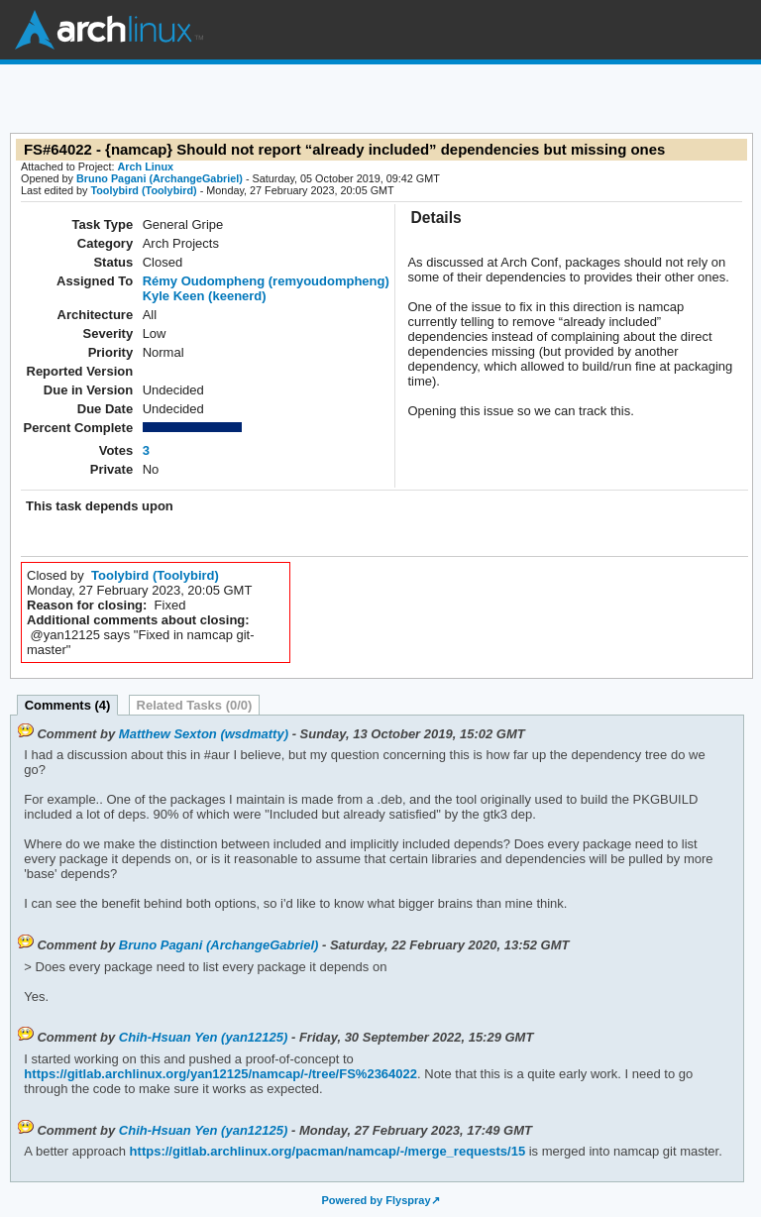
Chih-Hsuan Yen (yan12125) (203, 1037)
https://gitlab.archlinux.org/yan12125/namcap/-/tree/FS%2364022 (220, 1073)
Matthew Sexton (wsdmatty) (203, 733)
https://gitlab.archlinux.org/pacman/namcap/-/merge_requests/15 (325, 1151)
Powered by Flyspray (375, 1200)
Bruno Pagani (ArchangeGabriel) (159, 178)
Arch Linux (109, 30)
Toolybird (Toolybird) (143, 190)
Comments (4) (68, 705)
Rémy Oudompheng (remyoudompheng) (266, 281)
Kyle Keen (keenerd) (205, 295)
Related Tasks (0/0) (195, 705)
